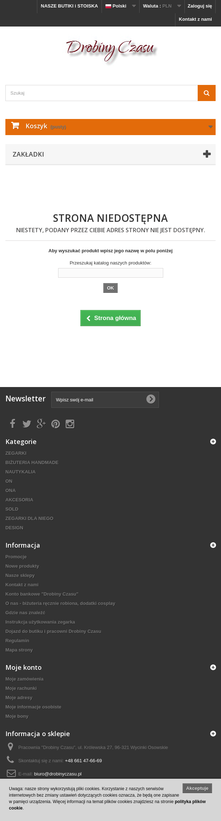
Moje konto (23, 667)
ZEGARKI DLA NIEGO (29, 518)
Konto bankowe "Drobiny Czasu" (42, 594)
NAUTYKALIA (20, 471)
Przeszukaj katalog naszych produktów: (110, 263)
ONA (10, 490)
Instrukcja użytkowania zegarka (40, 622)
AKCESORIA (19, 499)
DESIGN (14, 527)
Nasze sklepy (20, 575)
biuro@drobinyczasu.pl (57, 774)
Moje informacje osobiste (33, 707)
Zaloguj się (200, 6)
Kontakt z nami (195, 19)
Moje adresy (18, 697)
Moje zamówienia (24, 679)
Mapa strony (19, 650)
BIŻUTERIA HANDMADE (31, 462)
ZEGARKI (16, 453)
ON (9, 481)
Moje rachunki (21, 688)
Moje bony (16, 716)
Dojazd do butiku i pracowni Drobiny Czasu (53, 631)
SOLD (11, 509)
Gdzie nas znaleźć (25, 612)
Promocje (16, 556)
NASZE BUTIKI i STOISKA (69, 6)
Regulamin (17, 640)
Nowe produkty (22, 566)
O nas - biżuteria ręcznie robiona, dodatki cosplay (60, 603)
